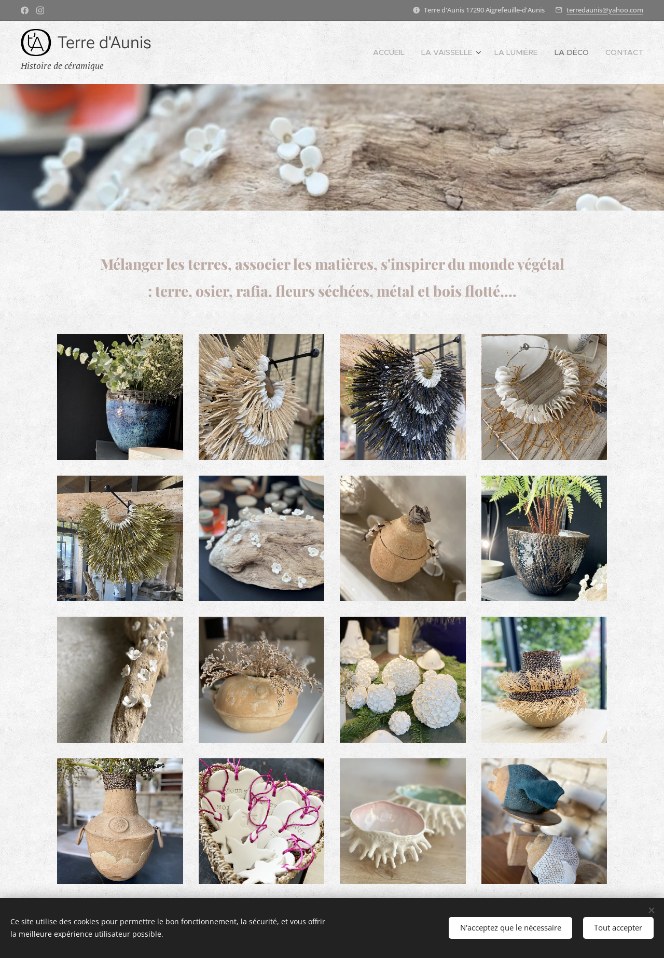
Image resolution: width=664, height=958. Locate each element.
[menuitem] (414, 52)
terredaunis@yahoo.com (604, 10)
